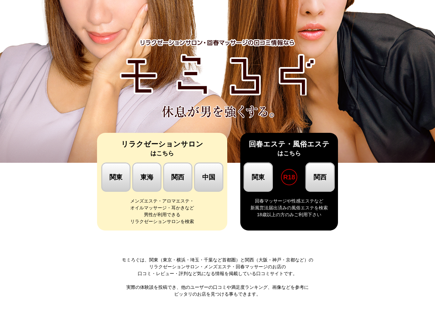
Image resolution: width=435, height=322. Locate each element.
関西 (177, 177)
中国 (208, 177)
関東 (115, 177)
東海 (146, 177)
